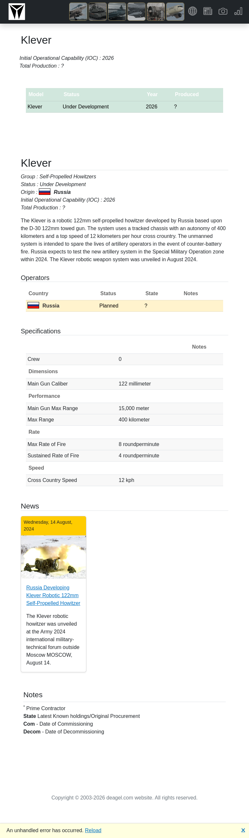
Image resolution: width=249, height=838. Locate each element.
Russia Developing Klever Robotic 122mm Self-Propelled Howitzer (53, 595)
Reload (93, 830)
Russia (43, 305)
